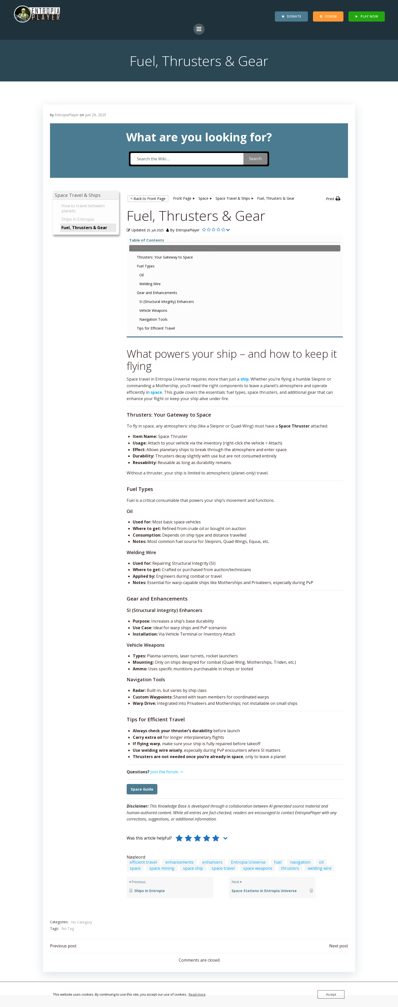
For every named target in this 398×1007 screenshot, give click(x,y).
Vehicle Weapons (79, 333)
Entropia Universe (248, 753)
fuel (277, 753)
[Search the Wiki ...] (186, 160)
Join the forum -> (167, 662)
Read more (197, 994)
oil (321, 753)
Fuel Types (72, 283)
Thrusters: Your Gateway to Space (85, 272)
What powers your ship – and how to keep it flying (82, 258)
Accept (331, 994)
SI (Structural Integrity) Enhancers (83, 322)
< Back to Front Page (147, 201)
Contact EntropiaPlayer (96, 960)
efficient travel (143, 753)
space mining (161, 759)
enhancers (212, 753)
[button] (86, 198)
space (135, 759)
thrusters (290, 759)
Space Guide (142, 679)
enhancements (179, 753)
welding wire (319, 759)
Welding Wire (76, 301)
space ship (193, 759)
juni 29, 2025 (95, 115)
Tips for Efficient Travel (82, 351)
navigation (300, 753)
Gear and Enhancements (83, 310)
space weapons (257, 759)
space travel (223, 759)
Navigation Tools (79, 342)
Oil (67, 292)
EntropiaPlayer (67, 115)
